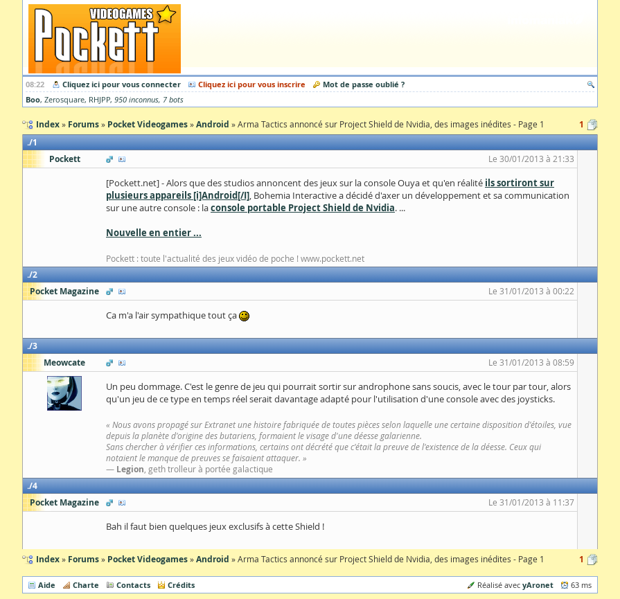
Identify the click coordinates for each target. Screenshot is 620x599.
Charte (86, 585)
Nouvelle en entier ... (154, 232)
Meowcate (64, 362)
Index (48, 559)
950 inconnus (136, 100)
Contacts (133, 585)
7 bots (173, 100)
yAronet (537, 585)
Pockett (64, 159)
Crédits (181, 585)
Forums (83, 559)
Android (212, 559)
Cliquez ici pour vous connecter (121, 84)
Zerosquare (64, 100)
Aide (46, 585)
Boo (33, 99)
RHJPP (99, 100)
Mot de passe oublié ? (364, 84)
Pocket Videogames (147, 559)
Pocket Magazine (64, 291)
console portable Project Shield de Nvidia (303, 208)
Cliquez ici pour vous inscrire (251, 84)
